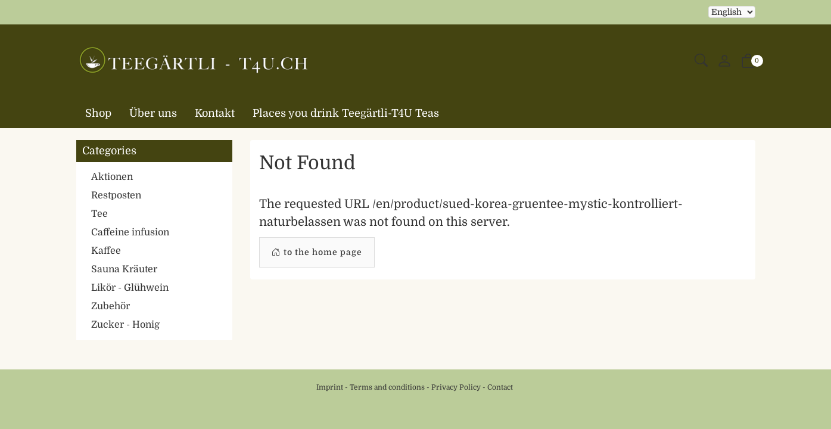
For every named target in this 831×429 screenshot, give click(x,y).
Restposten (116, 195)
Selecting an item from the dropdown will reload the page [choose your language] (731, 12)
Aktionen (112, 177)
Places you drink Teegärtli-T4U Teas (346, 113)
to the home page (317, 252)
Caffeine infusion (130, 232)
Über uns (153, 113)
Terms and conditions (387, 387)
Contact (500, 387)
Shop (98, 113)
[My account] (724, 61)
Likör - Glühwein (130, 287)
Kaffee (106, 250)
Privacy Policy (456, 387)
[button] (701, 61)
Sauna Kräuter (124, 269)
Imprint (329, 387)
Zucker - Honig (125, 324)
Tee (99, 214)
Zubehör (110, 306)
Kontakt (215, 113)
